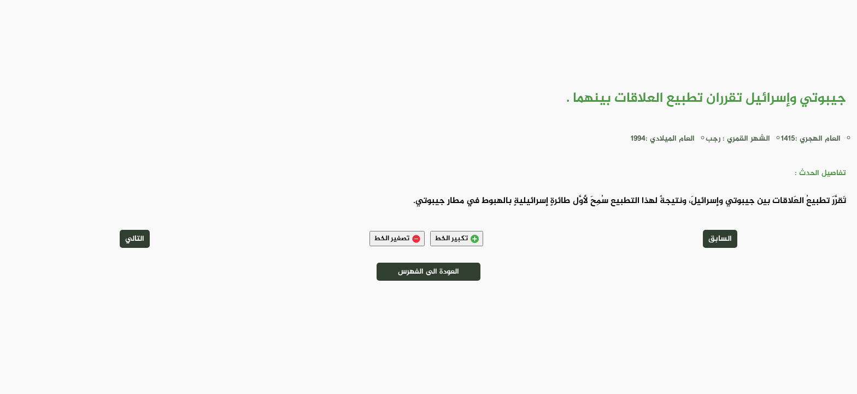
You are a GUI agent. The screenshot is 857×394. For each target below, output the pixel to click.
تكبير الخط (457, 239)
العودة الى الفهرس (428, 271)
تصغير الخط (397, 239)
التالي (134, 239)
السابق (720, 239)
